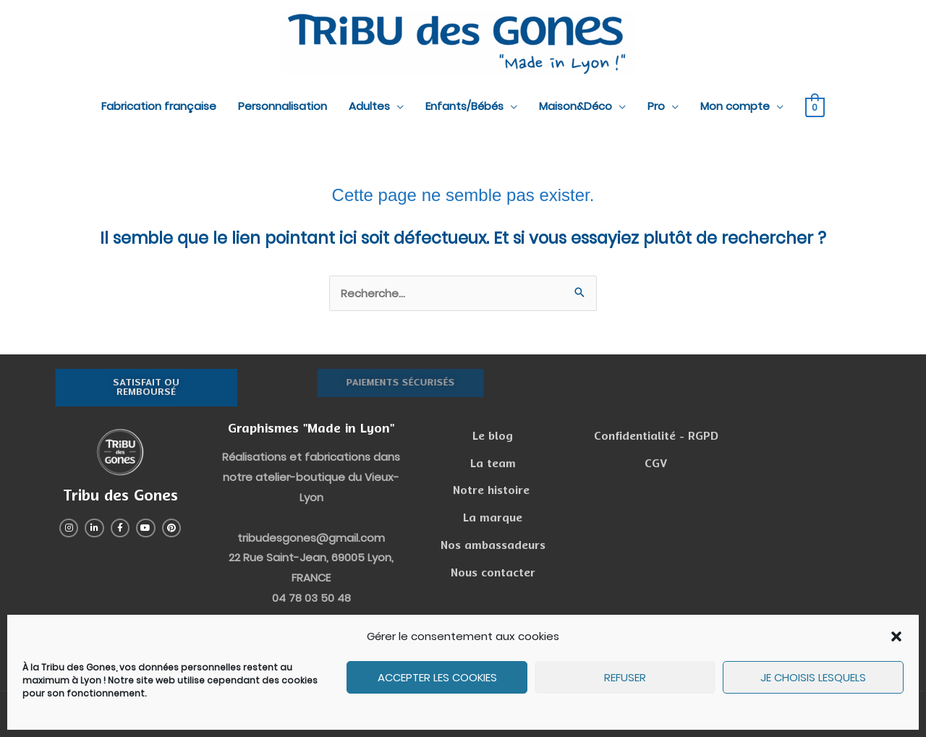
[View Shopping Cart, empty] (815, 106)
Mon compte (735, 106)
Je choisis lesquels (813, 677)
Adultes (369, 106)
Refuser (625, 677)
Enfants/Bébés (464, 106)
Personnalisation (282, 106)
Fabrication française (158, 106)
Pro (656, 106)
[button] (896, 636)
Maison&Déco (575, 106)
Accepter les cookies (437, 677)
